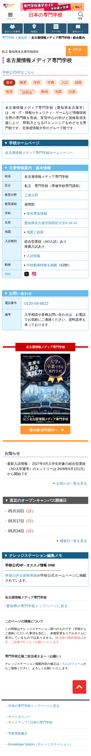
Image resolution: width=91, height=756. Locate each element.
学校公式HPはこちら (18, 72)
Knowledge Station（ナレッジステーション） (40, 744)
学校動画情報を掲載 (42, 265)
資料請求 (75, 51)
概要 (23, 82)
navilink (9, 13)
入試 (64, 82)
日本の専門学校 (45, 15)
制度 (9, 92)
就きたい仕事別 (12, 31)
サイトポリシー (19, 716)
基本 (9, 82)
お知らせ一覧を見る (71, 483)
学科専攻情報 (37, 214)
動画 (44, 92)
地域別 (34, 31)
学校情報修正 (17, 733)
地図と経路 (35, 232)
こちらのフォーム (71, 663)
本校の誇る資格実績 (21, 575)
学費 (50, 82)
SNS (8, 274)
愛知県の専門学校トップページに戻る (37, 606)
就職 (78, 82)
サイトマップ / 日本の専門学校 (30, 722)
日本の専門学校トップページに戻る (33, 706)
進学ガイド (77, 31)
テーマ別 (56, 31)
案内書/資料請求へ (44, 430)
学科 (37, 82)
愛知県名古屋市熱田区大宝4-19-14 (50, 223)
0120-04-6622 (36, 303)
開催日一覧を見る (73, 541)
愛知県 (22, 37)
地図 (58, 92)
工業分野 (31, 195)
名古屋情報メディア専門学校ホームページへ (39, 153)
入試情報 (33, 256)
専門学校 (8, 37)
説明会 (27, 92)
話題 (72, 92)
